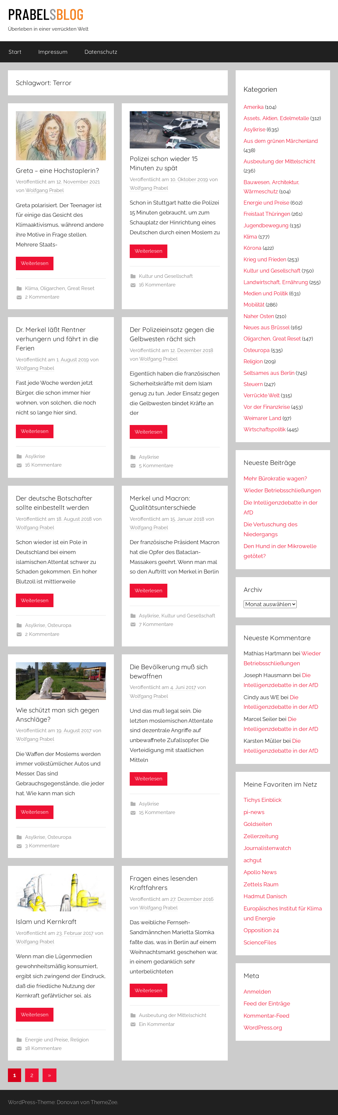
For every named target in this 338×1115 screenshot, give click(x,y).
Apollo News (260, 872)
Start (15, 51)
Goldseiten (258, 824)
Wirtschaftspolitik (265, 429)
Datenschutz (100, 51)
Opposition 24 (261, 930)
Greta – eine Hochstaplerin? (57, 170)
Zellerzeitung (261, 836)
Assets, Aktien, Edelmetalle (276, 118)
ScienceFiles (260, 942)
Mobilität (254, 305)
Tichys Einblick (263, 800)
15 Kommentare (157, 812)
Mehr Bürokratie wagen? (275, 478)
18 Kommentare (43, 1048)
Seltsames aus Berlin (269, 373)
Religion (79, 1040)
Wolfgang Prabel (44, 190)
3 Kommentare (42, 846)
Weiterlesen (35, 263)
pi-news (254, 812)
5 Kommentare (156, 466)
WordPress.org (263, 1027)
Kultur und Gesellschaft (166, 276)
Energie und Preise (46, 1040)
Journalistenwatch (267, 848)
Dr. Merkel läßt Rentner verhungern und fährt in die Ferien (57, 338)
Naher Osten (259, 316)
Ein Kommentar (157, 1024)
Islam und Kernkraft (46, 921)
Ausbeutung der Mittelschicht (172, 1015)
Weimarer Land (262, 418)
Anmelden (257, 991)
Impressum (53, 51)
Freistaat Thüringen (267, 214)
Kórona (252, 248)
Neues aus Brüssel (266, 327)
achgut (253, 860)
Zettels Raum (261, 884)
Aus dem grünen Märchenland (281, 141)
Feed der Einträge (267, 1003)
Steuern (253, 384)
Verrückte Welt (262, 395)
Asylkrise (35, 456)
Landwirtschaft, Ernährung (276, 282)
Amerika (254, 107)
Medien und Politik (266, 293)
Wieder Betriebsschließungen (282, 490)
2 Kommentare (42, 297)
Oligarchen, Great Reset (67, 288)
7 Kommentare (156, 624)
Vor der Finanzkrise (267, 407)
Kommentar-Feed (266, 1015)
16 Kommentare (157, 285)
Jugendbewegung (266, 225)
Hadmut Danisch (265, 896)
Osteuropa (59, 625)
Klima (31, 288)
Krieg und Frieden (265, 259)
